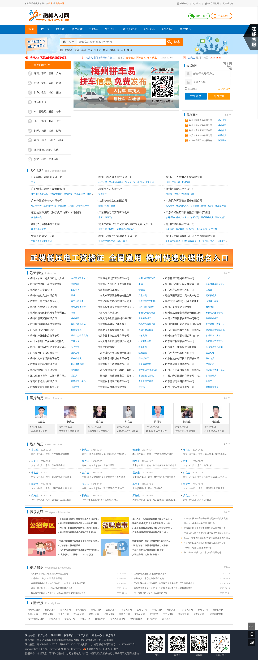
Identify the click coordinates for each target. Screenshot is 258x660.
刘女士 (128, 421)
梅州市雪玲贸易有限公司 (180, 188)
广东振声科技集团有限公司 (112, 387)
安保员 (128, 182)
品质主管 (75, 353)
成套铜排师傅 (50, 205)
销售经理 (114, 50)
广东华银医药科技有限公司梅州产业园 (188, 212)
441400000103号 (126, 644)
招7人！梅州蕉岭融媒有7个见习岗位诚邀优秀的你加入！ (210, 538)
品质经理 (102, 182)
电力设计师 (36, 205)
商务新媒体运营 (38, 229)
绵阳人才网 (172, 609)
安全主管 (75, 347)
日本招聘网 (152, 619)
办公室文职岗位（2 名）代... (80, 278)
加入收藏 (196, 3)
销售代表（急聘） (106, 229)
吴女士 (186, 495)
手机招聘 (223, 16)
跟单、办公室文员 (79, 335)
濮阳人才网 (94, 614)
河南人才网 (187, 609)
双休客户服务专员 (106, 241)
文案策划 (170, 205)
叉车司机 (210, 364)
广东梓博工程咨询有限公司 (46, 177)
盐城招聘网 (183, 614)
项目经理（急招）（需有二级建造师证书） (210, 205)
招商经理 (186, 182)
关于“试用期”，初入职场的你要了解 (150, 593)
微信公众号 (202, 16)
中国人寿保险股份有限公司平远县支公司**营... (184, 318)
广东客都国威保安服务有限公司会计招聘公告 (205, 528)
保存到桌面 (213, 3)
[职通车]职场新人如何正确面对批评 (150, 573)
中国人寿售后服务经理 (41, 241)
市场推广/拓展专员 (125, 229)
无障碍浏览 (228, 3)
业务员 (97, 50)
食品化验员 (201, 229)
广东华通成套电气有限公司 (46, 200)
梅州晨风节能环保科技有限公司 (182, 284)
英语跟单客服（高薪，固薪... (215, 370)
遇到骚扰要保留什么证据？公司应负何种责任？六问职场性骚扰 (163, 588)
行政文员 (143, 335)
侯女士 (136, 449)
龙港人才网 (109, 614)
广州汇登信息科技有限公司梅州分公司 (184, 370)
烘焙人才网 (96, 609)
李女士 (34, 472)
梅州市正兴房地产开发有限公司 (184, 177)
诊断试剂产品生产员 (224, 217)
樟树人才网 (85, 619)
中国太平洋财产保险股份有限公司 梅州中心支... (49, 341)
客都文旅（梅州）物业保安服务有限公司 (184, 301)
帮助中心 (184, 3)
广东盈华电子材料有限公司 (179, 364)
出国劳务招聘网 (216, 614)
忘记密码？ (224, 89)
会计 (83, 50)
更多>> (228, 115)
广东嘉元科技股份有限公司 (44, 353)
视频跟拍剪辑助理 (147, 324)
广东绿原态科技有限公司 (43, 364)
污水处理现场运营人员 (215, 284)
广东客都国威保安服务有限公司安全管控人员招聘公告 (209, 518)
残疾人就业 (130, 29)
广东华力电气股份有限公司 (179, 353)
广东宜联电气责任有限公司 (114, 212)
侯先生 (216, 421)
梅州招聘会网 (136, 619)
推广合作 (43, 635)
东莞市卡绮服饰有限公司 (200, 135)
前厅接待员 (36, 217)
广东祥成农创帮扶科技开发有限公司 (184, 358)
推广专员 (210, 358)
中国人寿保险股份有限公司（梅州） (184, 375)
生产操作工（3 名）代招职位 (211, 241)
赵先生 (70, 421)
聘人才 (60, 29)
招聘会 (93, 29)
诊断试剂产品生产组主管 (177, 217)
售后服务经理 (145, 318)
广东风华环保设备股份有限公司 (184, 200)
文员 (90, 50)
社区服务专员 (145, 341)
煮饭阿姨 (68, 194)
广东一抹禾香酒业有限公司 (179, 387)
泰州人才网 (203, 609)
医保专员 (143, 347)
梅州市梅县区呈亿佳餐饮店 (112, 324)
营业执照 (82, 644)
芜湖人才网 (111, 609)
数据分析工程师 (78, 324)
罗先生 (136, 495)
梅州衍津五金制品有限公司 (44, 335)
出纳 (168, 182)
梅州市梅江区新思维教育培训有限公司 (49, 312)
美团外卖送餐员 (146, 330)
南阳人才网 (168, 614)
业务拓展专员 (224, 130)
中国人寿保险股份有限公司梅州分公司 (117, 341)
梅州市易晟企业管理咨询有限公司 (117, 236)
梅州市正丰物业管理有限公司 (113, 335)
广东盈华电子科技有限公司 (179, 381)
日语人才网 (54, 619)
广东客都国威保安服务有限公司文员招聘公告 (205, 543)
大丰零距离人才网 (36, 619)
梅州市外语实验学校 (110, 188)
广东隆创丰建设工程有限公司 (113, 381)
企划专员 (170, 229)
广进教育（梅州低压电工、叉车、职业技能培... (117, 375)
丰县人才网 (126, 609)
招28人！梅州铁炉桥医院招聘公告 (199, 523)
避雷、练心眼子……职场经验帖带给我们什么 (51, 588)
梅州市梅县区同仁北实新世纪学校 (183, 324)
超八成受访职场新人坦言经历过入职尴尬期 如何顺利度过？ (58, 593)
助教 (73, 312)
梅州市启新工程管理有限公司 (113, 364)
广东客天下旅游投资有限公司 (181, 347)
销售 (105, 50)
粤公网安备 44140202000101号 (102, 649)
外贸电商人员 (182, 205)
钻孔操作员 (138, 182)
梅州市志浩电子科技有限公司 (115, 177)
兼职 (129, 50)
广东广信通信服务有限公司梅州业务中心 (184, 330)
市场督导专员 (212, 387)
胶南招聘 (154, 614)
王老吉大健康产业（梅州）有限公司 (117, 370)
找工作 (45, 29)
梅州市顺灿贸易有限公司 (200, 125)
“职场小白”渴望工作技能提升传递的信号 (49, 573)
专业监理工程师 (146, 381)
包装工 (209, 381)
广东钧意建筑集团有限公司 (44, 387)
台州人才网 (33, 614)
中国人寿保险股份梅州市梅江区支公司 (117, 318)
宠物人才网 (79, 614)
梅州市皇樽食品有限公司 (180, 224)
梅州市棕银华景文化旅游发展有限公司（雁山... (117, 307)
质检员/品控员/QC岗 (148, 370)
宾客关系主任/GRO (214, 347)
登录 (50, 3)
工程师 (71, 205)
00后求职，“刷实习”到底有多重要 (46, 578)
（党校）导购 (212, 301)
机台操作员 (76, 330)
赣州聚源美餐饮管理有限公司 (113, 330)
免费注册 (60, 3)
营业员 (169, 194)
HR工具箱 (83, 635)
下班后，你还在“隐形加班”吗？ (198, 547)
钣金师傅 (62, 205)
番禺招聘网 (81, 609)
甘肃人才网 (63, 614)
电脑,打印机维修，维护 (184, 194)
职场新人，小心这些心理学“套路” (149, 578)
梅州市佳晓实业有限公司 (112, 200)
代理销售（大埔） (214, 335)
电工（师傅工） (105, 217)
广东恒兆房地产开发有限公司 (48, 188)
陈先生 (187, 421)
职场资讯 (149, 29)
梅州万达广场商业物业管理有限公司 (49, 347)
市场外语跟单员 (116, 182)
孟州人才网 (142, 609)
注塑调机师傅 (224, 140)
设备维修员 (76, 358)
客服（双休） (123, 241)
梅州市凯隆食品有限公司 (200, 120)
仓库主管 (213, 229)
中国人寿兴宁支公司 (43, 236)
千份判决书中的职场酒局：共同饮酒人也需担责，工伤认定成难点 (164, 583)
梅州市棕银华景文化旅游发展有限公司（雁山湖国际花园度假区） (136, 224)
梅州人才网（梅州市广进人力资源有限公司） (101, 57)
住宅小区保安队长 (39, 194)
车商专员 (75, 341)
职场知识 (167, 29)
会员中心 (185, 29)
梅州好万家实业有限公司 (45, 224)
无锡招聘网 (218, 609)
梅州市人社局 (34, 609)
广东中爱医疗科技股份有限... (202, 140)
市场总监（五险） (147, 375)
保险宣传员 (211, 375)
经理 (100, 205)
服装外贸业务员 (224, 135)
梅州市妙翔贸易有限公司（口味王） (184, 335)
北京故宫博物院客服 (215, 330)
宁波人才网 (69, 619)
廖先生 (34, 484)
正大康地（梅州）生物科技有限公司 (49, 375)
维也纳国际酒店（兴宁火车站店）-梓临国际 (56, 212)
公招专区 (110, 29)
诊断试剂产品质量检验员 (202, 217)
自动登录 (191, 89)
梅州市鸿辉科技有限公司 (43, 370)
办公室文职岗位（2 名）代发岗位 (143, 57)
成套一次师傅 (82, 205)
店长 (123, 50)
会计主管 (75, 387)
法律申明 (56, 635)
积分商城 (110, 635)
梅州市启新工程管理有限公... (202, 130)
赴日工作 (166, 619)
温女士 (99, 421)
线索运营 (143, 353)
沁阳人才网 (124, 614)
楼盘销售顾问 (56, 194)
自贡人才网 (65, 609)
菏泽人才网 (48, 614)
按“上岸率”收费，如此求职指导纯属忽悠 (202, 552)
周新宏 (157, 421)
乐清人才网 (157, 609)
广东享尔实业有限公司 (42, 330)
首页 (31, 29)
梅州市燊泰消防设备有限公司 (113, 358)
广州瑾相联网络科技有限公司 (46, 324)
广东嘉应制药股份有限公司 (179, 341)
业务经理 (222, 125)
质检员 (142, 387)
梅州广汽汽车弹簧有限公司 (44, 358)
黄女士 (34, 461)
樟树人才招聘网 (117, 619)
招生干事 (102, 194)
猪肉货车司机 (224, 120)
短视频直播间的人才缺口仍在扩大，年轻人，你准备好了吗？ (59, 583)
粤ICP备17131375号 (47, 644)
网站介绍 (30, 635)
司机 (77, 50)
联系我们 (69, 635)
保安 (107, 205)
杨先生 (186, 449)
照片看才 (77, 29)
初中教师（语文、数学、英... (215, 324)
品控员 (74, 375)
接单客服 (180, 229)
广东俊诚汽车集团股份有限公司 (115, 353)
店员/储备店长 (77, 364)
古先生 (191, 57)
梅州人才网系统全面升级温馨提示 (48, 57)
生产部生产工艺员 (214, 341)
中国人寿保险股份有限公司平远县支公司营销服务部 (208, 533)
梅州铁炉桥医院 (106, 347)
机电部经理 (79, 194)
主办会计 (176, 182)
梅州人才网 (50, 609)
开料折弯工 (144, 358)
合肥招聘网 (100, 619)
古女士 (186, 461)
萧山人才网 (140, 614)
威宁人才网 (199, 614)
